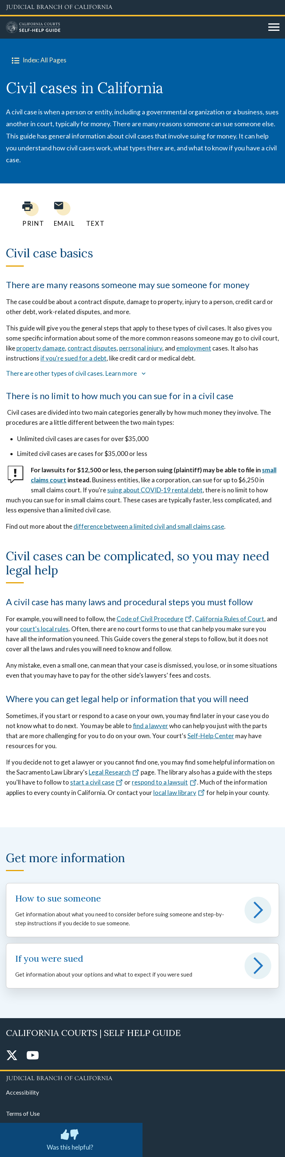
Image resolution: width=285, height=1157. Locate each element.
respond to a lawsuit (164, 782)
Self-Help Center (210, 736)
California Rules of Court (229, 619)
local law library (179, 792)
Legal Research (114, 772)
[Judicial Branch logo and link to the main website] (142, 7)
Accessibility (22, 1092)
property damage (40, 348)
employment (193, 348)
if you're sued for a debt (73, 358)
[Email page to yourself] (62, 214)
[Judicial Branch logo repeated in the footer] (142, 1077)
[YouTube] (33, 1055)
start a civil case (96, 782)
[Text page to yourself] (93, 214)
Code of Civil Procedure (154, 619)
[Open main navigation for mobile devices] (274, 27)
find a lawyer (150, 726)
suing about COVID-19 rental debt (155, 490)
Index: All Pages (37, 60)
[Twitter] (12, 1055)
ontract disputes (94, 348)
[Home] (134, 27)
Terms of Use (23, 1113)
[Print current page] (29, 214)
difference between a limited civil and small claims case (148, 526)
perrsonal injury (140, 348)
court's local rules (44, 629)
